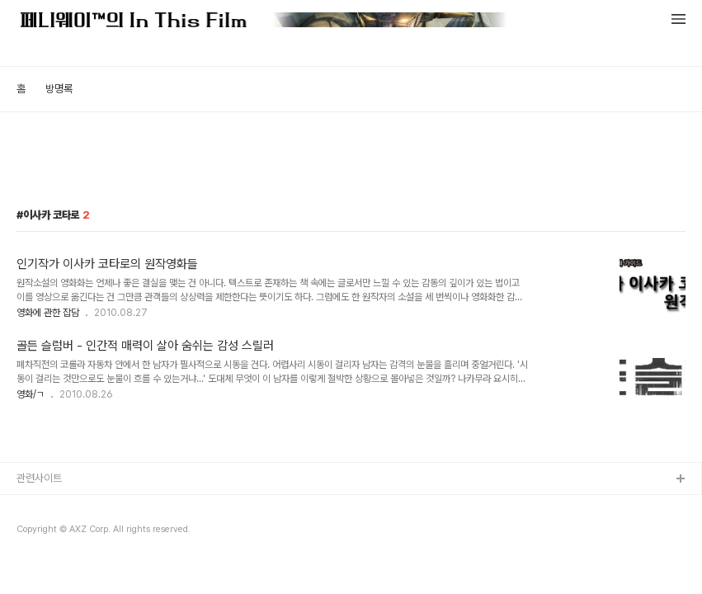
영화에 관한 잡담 (47, 312)
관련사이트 (39, 478)
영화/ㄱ (30, 394)
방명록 (59, 88)
